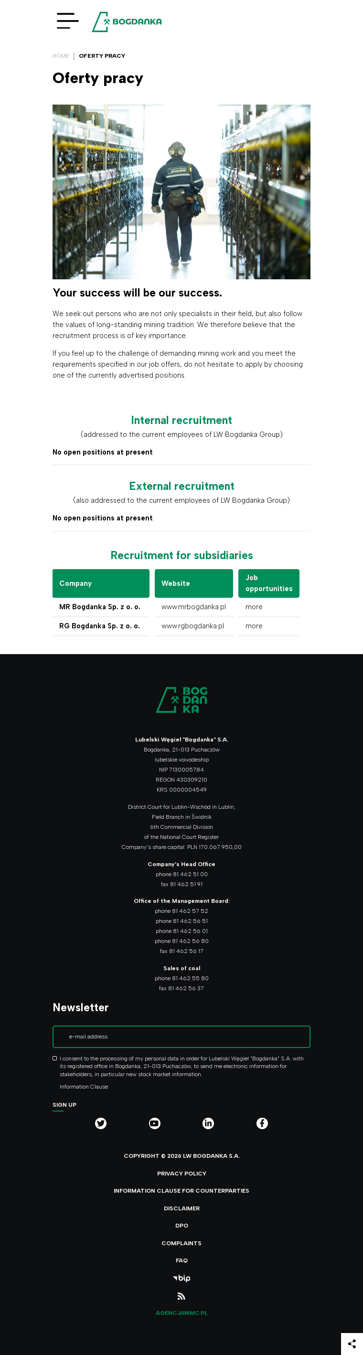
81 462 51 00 (190, 874)
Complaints (181, 1243)
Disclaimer (182, 1208)
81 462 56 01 (190, 931)
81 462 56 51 (190, 921)
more (254, 607)
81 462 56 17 (186, 951)
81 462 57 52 (190, 911)
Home (61, 56)
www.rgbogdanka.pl (192, 626)
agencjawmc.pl (182, 1313)
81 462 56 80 (190, 941)
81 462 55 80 (190, 978)
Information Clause (84, 1086)
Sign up (64, 1104)
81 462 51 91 (186, 884)
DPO (181, 1225)
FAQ (182, 1260)
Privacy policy (181, 1173)
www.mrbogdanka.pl (193, 607)
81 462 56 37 (186, 988)
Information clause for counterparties (181, 1190)
